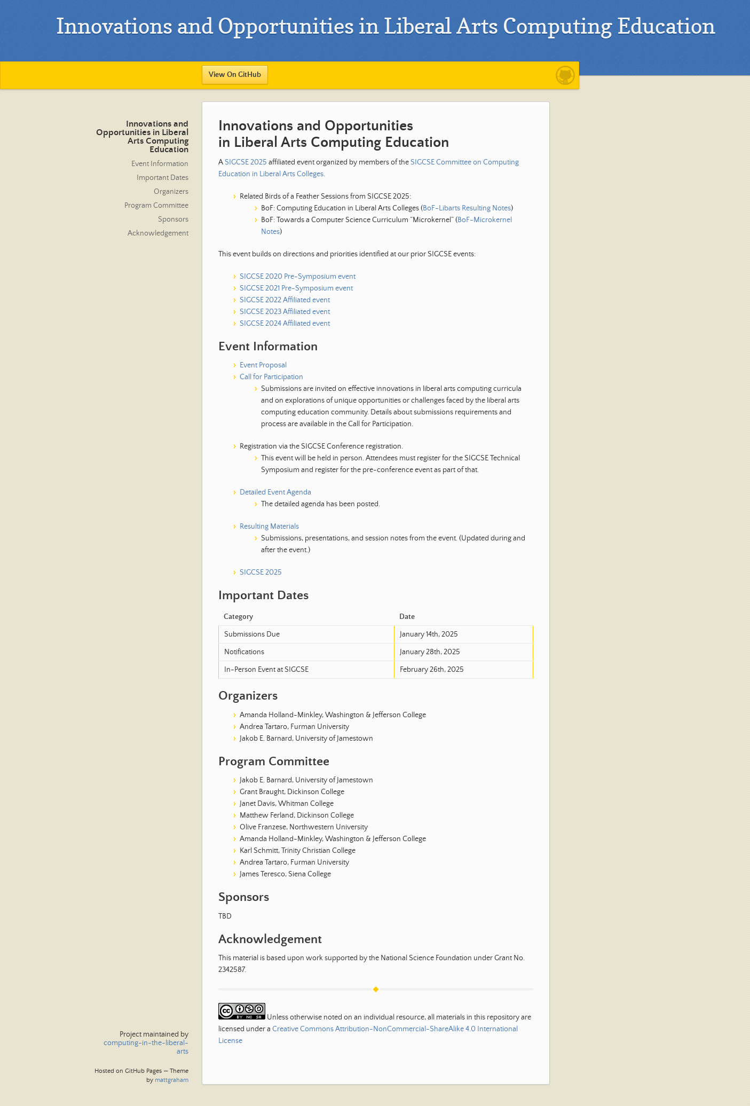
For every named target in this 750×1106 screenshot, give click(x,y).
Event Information (159, 164)
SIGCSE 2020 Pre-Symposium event (298, 276)
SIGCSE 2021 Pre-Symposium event (296, 288)
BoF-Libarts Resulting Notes (467, 208)
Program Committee (156, 205)
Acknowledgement (158, 233)
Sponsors (173, 219)
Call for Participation (271, 377)
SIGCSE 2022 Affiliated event (285, 300)
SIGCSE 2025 (246, 162)
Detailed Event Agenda (275, 492)
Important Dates (162, 178)
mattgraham (171, 1080)
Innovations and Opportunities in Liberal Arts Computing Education (142, 137)
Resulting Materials (269, 526)
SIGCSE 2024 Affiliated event (285, 323)
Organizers (171, 191)
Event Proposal (263, 365)
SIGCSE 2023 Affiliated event (285, 312)
